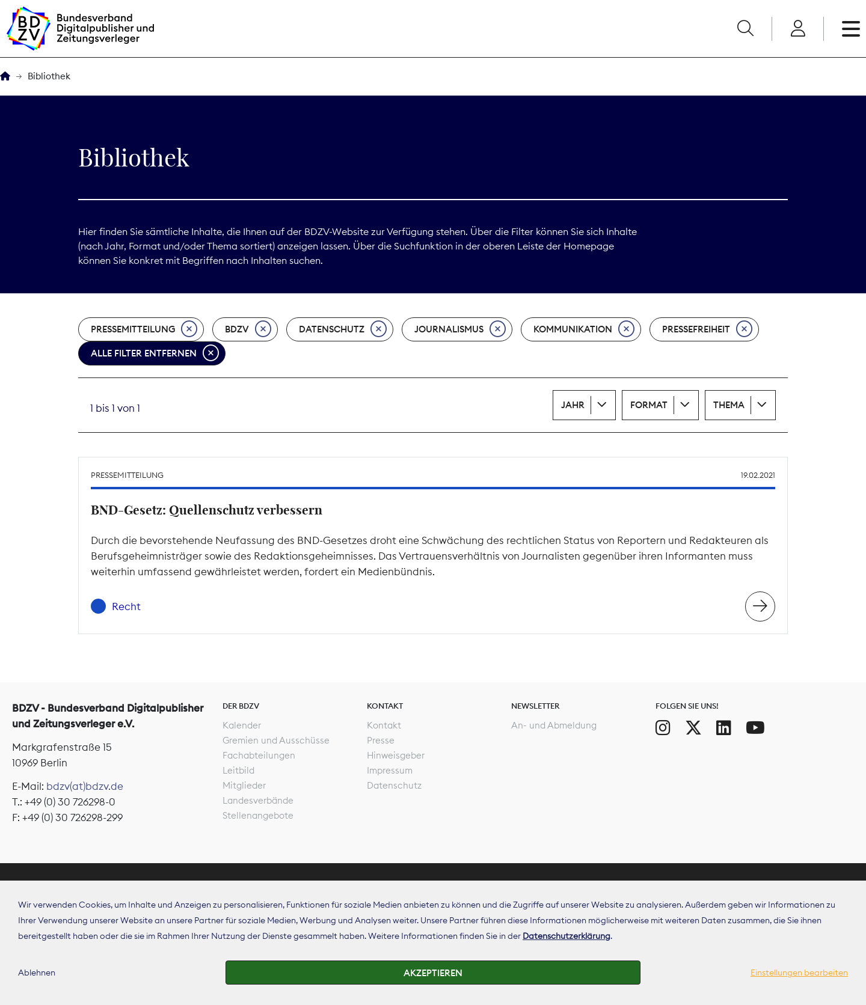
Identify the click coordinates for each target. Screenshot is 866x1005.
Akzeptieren (433, 973)
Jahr (573, 405)
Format (649, 405)
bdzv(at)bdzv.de (84, 786)
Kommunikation (583, 329)
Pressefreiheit (707, 329)
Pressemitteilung (144, 329)
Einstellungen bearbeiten (799, 972)
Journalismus (460, 329)
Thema (729, 405)
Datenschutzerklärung (566, 935)
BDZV (248, 329)
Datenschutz (343, 329)
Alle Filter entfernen (155, 353)
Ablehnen (36, 972)
